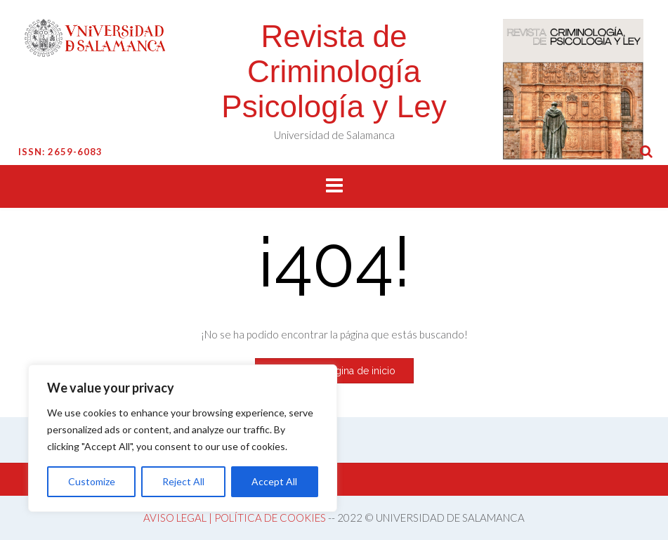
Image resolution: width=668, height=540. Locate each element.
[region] (182, 438)
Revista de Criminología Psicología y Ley (333, 71)
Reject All (183, 481)
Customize (91, 481)
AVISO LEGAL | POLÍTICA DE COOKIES (234, 517)
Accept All (274, 481)
